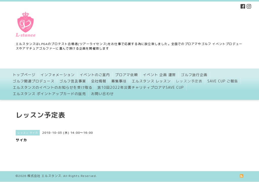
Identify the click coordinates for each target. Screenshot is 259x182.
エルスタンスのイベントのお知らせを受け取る (52, 87)
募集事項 (118, 81)
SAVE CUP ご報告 (222, 81)
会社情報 (98, 81)
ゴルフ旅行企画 (194, 74)
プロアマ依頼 (126, 74)
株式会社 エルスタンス (44, 172)
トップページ (24, 74)
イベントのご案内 (95, 74)
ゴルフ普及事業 (72, 81)
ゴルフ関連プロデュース (33, 81)
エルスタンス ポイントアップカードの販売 (49, 93)
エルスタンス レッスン (151, 81)
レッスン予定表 (189, 81)
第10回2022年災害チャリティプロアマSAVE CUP (140, 87)
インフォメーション (57, 74)
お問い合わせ (102, 93)
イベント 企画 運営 (159, 74)
